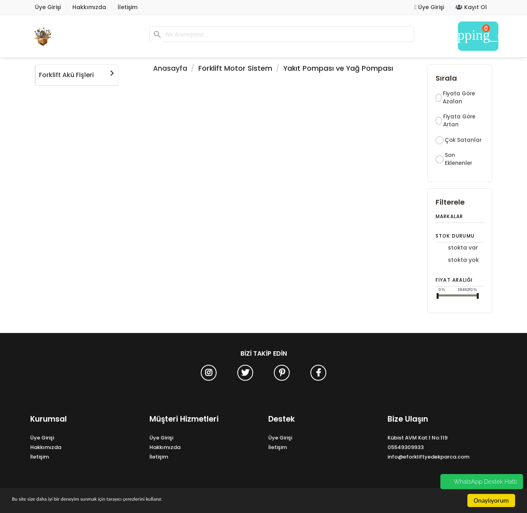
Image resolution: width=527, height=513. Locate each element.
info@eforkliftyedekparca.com (428, 457)
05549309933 (406, 447)
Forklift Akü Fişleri (76, 74)
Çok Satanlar (463, 140)
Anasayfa (170, 68)
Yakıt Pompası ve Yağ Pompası (338, 68)
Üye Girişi (48, 7)
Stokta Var (463, 248)
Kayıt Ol (471, 7)
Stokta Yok (463, 260)
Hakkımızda (89, 7)
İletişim (128, 7)
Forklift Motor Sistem (235, 68)
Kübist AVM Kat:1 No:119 (418, 437)
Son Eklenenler (458, 159)
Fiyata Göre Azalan (459, 97)
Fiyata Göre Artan (459, 120)
